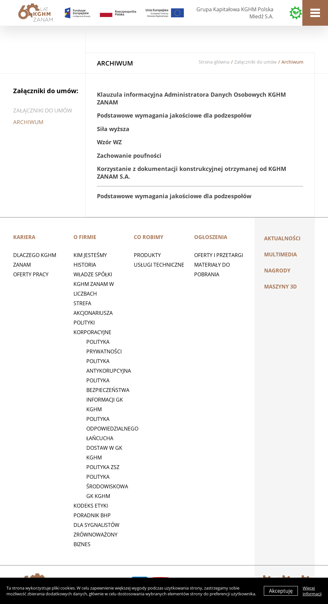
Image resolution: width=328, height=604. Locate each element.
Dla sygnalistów (96, 524)
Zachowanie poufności (129, 155)
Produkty (147, 255)
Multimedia (280, 254)
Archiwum (28, 122)
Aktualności (282, 238)
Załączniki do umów (255, 62)
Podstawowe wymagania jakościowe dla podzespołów (174, 115)
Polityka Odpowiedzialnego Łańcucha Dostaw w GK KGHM (112, 438)
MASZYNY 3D (280, 286)
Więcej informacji (312, 591)
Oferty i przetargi (218, 255)
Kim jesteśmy (90, 255)
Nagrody (277, 270)
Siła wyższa (113, 129)
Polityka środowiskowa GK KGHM (107, 486)
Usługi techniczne (159, 264)
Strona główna (214, 62)
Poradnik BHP (92, 515)
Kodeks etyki (90, 505)
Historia (84, 264)
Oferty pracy (30, 274)
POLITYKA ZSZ (102, 467)
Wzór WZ (109, 142)
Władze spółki (92, 274)
